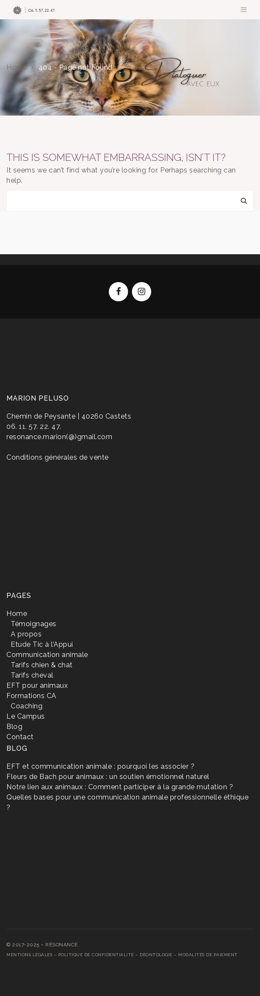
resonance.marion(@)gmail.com (59, 437)
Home (16, 67)
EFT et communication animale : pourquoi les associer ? (100, 766)
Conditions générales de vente (57, 457)
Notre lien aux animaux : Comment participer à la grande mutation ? (119, 787)
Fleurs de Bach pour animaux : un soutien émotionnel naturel (107, 777)
